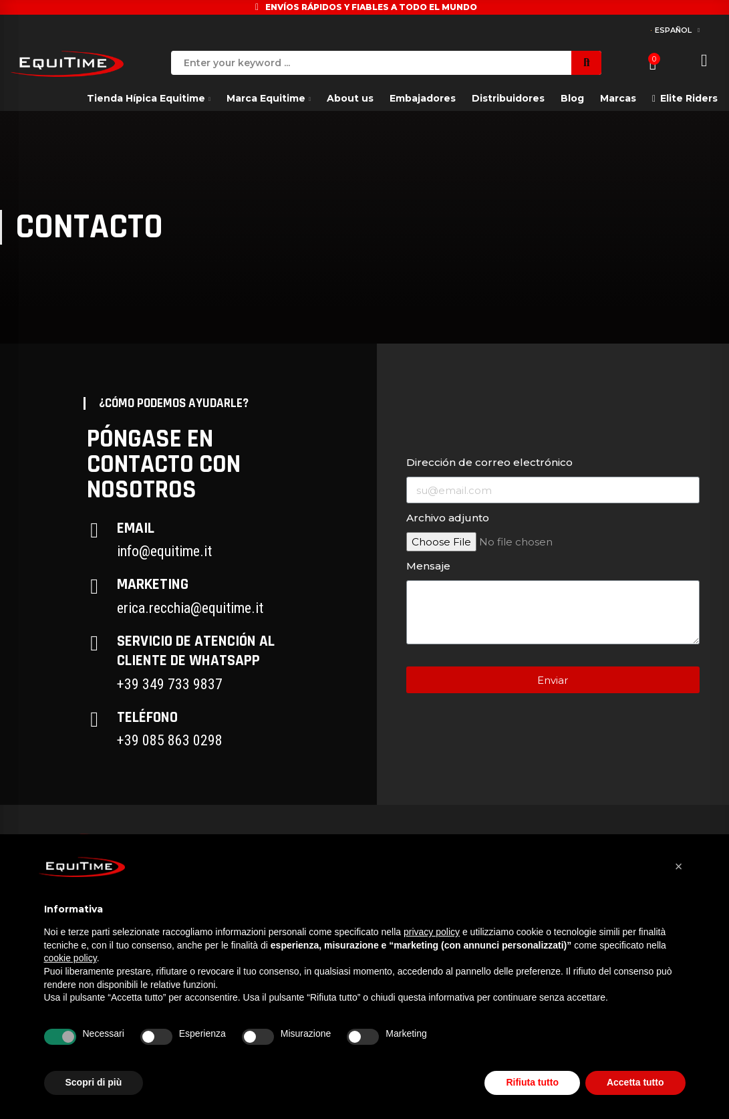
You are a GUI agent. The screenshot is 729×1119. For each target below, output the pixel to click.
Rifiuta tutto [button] (532, 1082)
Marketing (152, 584)
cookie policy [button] (70, 958)
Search (586, 63)
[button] (679, 866)
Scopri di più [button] (93, 1082)
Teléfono (147, 717)
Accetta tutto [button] (635, 1082)
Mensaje (428, 566)
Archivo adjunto (447, 517)
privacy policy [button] (432, 931)
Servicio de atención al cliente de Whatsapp (196, 651)
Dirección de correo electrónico (489, 462)
